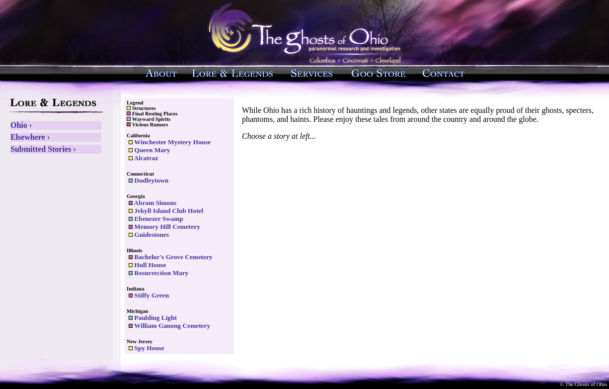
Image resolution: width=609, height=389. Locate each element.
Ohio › (21, 125)
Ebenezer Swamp (156, 218)
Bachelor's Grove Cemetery (171, 257)
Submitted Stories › (43, 149)
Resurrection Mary (158, 273)
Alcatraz (143, 158)
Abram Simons (152, 202)
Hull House (147, 265)
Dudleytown (148, 180)
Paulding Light (153, 317)
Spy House (146, 348)
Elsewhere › (30, 137)
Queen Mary (149, 150)
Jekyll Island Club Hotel (166, 210)
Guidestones (149, 234)
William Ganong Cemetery (169, 325)
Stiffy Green (149, 295)
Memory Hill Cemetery (164, 226)
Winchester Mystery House (170, 142)
